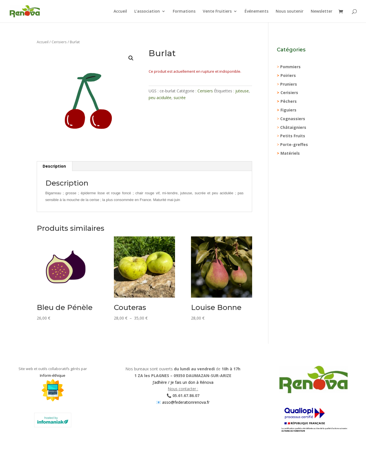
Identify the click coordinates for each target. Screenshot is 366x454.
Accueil (120, 11)
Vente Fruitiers (217, 11)
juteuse (242, 90)
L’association (147, 11)
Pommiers (290, 66)
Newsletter (321, 11)
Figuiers (288, 110)
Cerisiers (59, 41)
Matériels (290, 153)
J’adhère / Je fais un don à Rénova (183, 382)
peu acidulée (160, 97)
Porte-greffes (294, 144)
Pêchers (288, 101)
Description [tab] (54, 166)
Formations (184, 11)
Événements (256, 11)
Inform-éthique (52, 375)
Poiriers (288, 75)
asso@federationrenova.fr (185, 402)
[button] (131, 58)
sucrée (180, 97)
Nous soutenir (289, 11)
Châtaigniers (293, 127)
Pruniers (288, 84)
